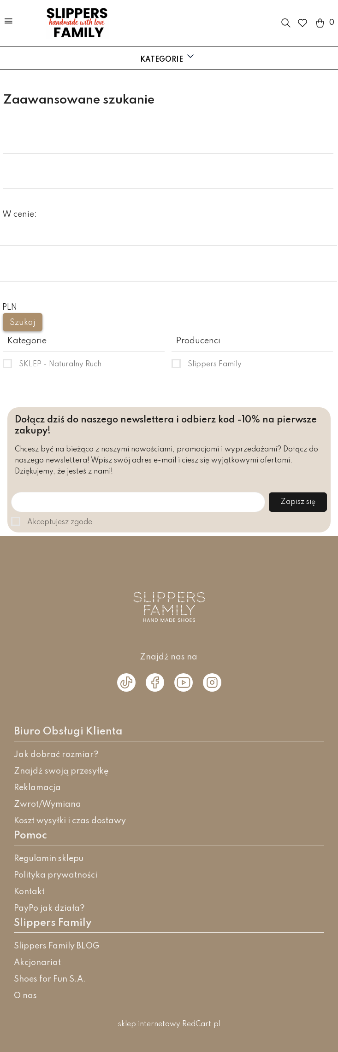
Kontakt (29, 892)
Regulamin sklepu (48, 859)
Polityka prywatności (55, 875)
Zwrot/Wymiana (47, 804)
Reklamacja (37, 788)
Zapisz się (297, 502)
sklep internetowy (149, 1024)
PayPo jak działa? (49, 908)
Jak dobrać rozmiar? (56, 755)
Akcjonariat (37, 963)
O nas (25, 996)
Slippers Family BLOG (57, 946)
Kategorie (168, 57)
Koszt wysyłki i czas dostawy (70, 821)
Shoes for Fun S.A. (50, 979)
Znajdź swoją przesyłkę (61, 771)
